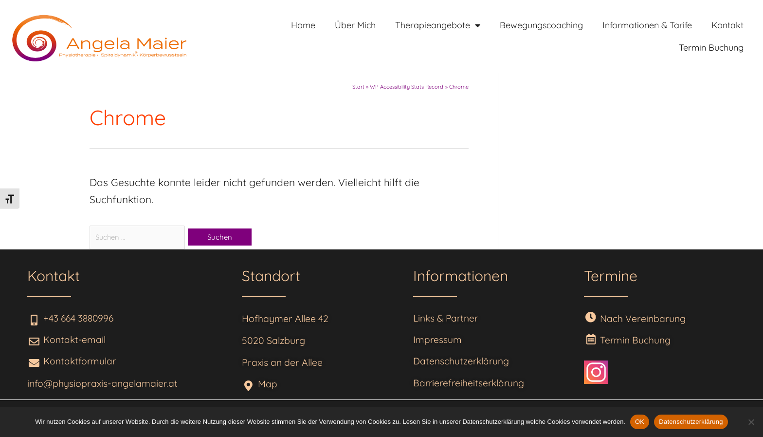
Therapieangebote (437, 25)
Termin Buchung (711, 47)
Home (303, 25)
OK (639, 421)
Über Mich (355, 25)
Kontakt (727, 25)
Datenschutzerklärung (691, 421)
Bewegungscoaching (541, 25)
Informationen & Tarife (647, 25)
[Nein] (751, 422)
